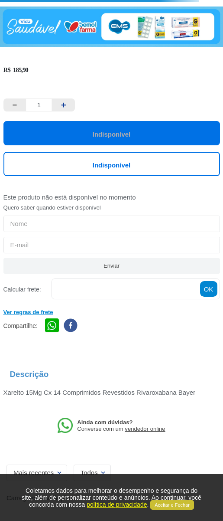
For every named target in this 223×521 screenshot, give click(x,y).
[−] (14, 104)
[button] (28, 311)
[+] (63, 104)
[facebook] (71, 326)
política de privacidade (117, 504)
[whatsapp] (52, 326)
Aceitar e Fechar (172, 505)
